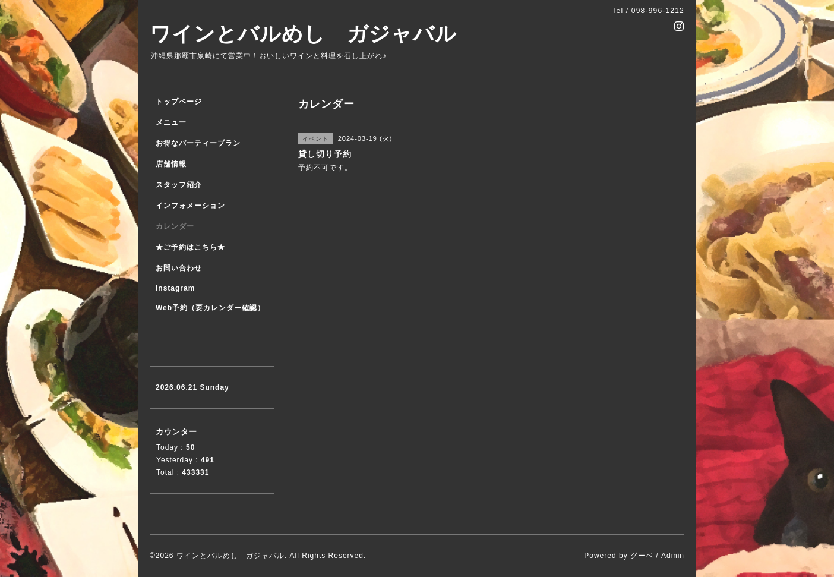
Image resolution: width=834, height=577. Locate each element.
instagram (175, 288)
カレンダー (175, 226)
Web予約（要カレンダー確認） (210, 308)
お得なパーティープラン (198, 143)
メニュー (171, 122)
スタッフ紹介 (179, 185)
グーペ (641, 555)
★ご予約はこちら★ (190, 247)
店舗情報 (171, 164)
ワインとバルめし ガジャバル (303, 33)
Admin (672, 555)
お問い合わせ (179, 268)
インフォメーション (190, 205)
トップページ (179, 101)
